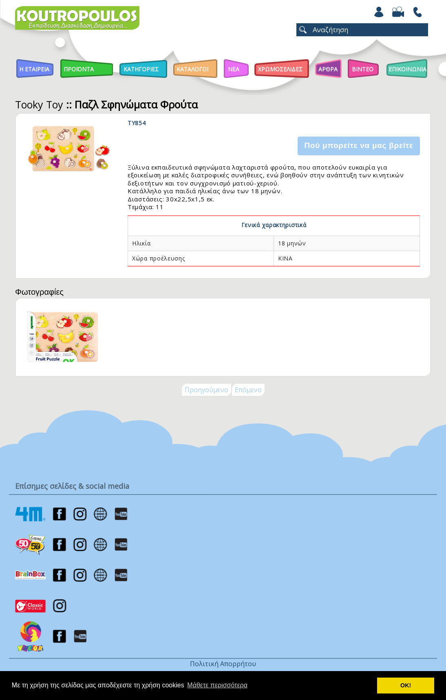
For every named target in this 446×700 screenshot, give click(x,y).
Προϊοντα (79, 69)
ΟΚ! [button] (405, 685)
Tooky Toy (39, 104)
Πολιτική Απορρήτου (223, 663)
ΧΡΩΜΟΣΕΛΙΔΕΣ (280, 69)
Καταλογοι (192, 69)
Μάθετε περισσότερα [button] (217, 685)
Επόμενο (248, 389)
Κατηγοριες (141, 69)
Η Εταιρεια (34, 69)
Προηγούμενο (206, 389)
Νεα (233, 69)
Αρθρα (328, 69)
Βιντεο (362, 69)
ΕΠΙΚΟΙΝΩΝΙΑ (407, 69)
